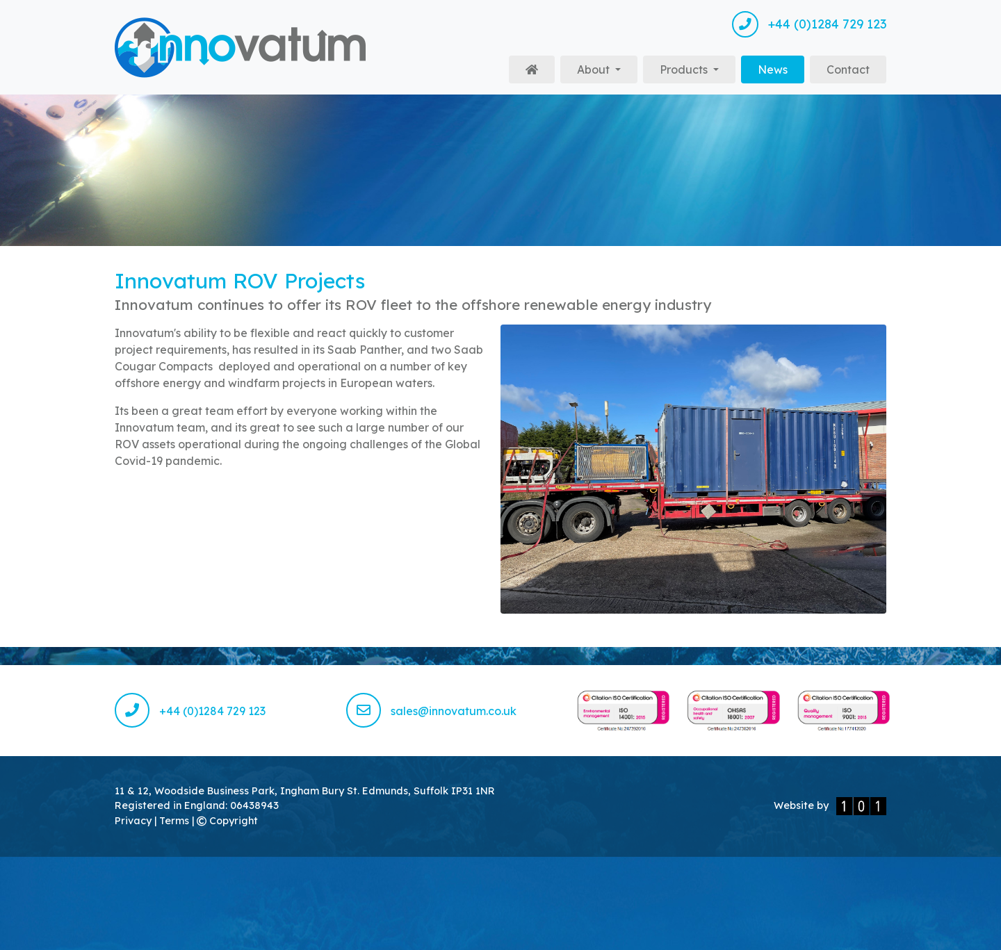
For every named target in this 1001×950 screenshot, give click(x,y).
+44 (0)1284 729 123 (809, 24)
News (781, 68)
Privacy (134, 820)
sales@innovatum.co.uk (431, 711)
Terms (175, 820)
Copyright (227, 820)
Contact (848, 69)
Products (685, 69)
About (594, 69)
